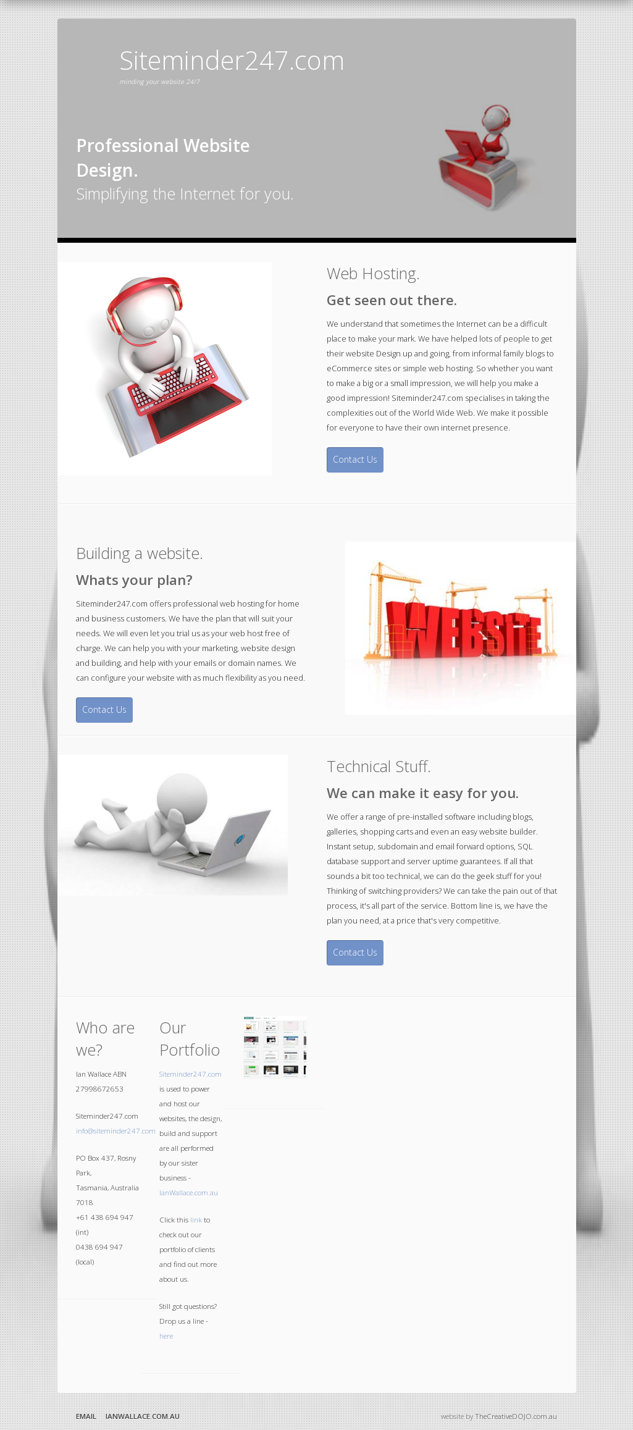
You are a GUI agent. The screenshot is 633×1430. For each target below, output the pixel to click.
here (166, 1335)
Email (86, 1416)
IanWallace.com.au (188, 1192)
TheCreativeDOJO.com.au (516, 1416)
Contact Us (355, 459)
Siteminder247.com (190, 1074)
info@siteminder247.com (116, 1130)
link (196, 1219)
